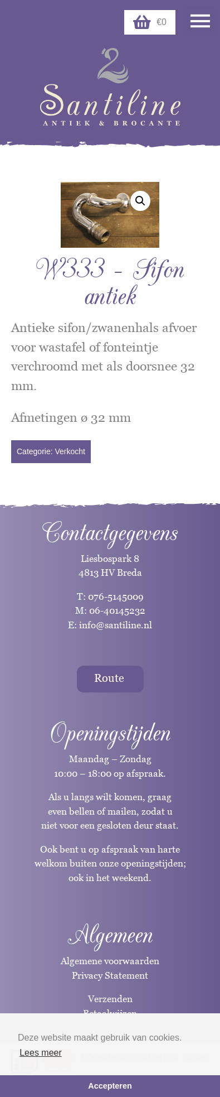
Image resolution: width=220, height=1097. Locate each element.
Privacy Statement (110, 975)
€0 (150, 22)
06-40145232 (117, 610)
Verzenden (110, 998)
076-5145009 (115, 596)
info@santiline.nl (115, 625)
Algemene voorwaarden (110, 960)
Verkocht (70, 451)
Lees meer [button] (40, 1052)
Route (109, 678)
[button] (140, 201)
